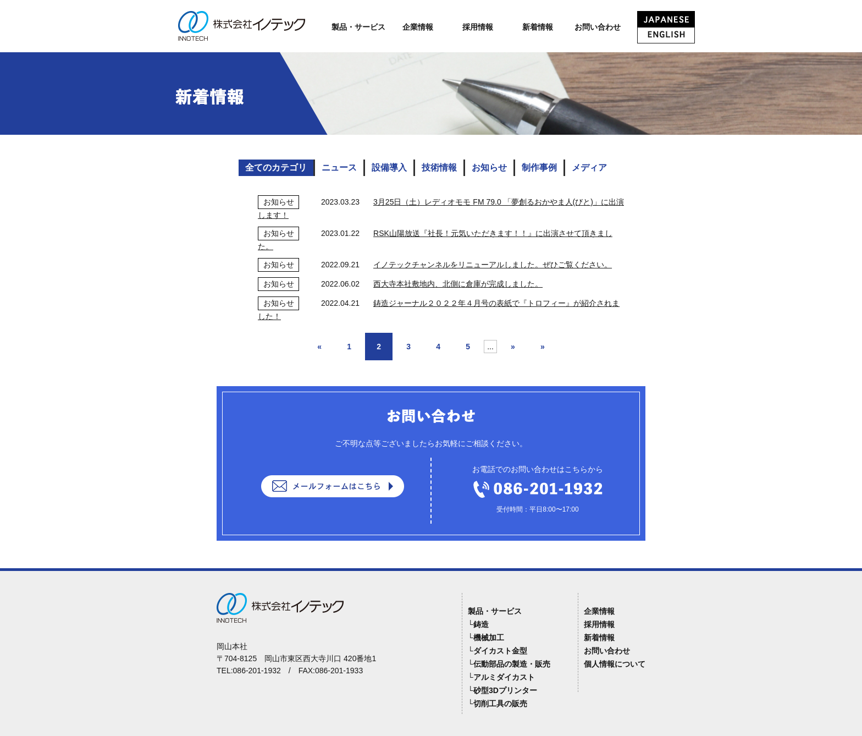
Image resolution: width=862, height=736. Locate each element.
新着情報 (537, 27)
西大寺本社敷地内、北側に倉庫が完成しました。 (458, 283)
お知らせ (489, 167)
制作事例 (539, 167)
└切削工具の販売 (497, 703)
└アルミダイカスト (501, 677)
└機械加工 (486, 637)
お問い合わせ (597, 27)
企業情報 (417, 27)
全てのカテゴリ (276, 167)
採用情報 (477, 27)
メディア (589, 167)
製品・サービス (358, 27)
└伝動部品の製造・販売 (509, 664)
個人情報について (614, 664)
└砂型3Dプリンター (502, 690)
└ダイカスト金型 (497, 650)
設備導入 (389, 167)
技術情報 (439, 167)
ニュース (339, 167)
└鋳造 (478, 624)
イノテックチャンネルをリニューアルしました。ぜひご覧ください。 (492, 264)
